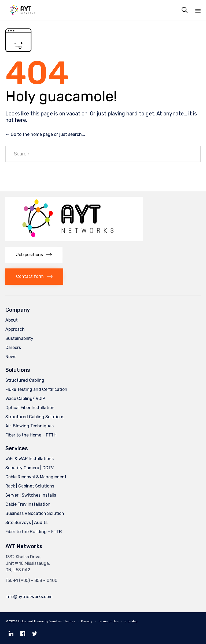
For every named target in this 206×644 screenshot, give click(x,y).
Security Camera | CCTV (29, 467)
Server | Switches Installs (30, 495)
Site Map (131, 621)
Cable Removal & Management (36, 476)
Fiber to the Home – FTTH (31, 435)
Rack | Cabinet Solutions (29, 486)
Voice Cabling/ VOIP (25, 398)
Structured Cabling (24, 380)
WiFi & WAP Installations (29, 458)
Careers (13, 347)
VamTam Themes (62, 621)
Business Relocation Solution (34, 513)
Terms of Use (108, 621)
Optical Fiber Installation (29, 407)
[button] (33, 255)
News (10, 356)
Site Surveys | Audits (26, 522)
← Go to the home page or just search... (45, 134)
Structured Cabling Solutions (34, 416)
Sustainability (19, 338)
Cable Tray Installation (27, 504)
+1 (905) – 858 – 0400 (35, 580)
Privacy (87, 621)
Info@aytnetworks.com (29, 596)
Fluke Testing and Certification (36, 389)
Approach (15, 329)
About (11, 320)
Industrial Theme (31, 621)
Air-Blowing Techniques (29, 425)
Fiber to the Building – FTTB (33, 531)
